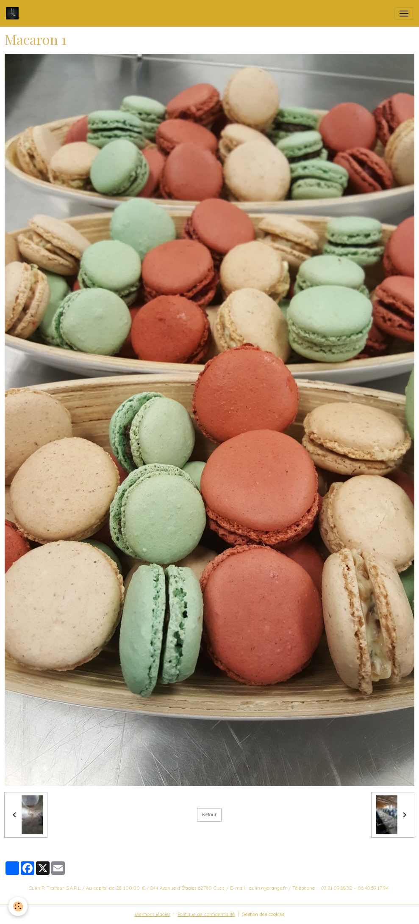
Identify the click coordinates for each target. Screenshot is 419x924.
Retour (209, 814)
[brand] (41, 13)
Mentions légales (152, 914)
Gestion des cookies (263, 914)
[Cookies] (18, 906)
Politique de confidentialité (206, 914)
